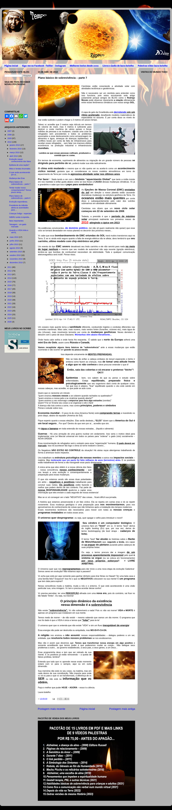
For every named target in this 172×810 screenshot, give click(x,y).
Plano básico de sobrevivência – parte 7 (19, 183)
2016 (9, 285)
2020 (9, 300)
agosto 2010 (15, 248)
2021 (9, 303)
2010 (9, 142)
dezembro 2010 (16, 262)
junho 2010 (14, 241)
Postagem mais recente (51, 708)
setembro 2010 (16, 252)
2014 (9, 278)
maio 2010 (14, 237)
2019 (9, 296)
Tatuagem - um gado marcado (17, 225)
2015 (9, 282)
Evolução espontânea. (18, 202)
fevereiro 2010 (16, 149)
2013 (9, 274)
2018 (9, 293)
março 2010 (15, 152)
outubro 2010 (15, 255)
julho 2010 (14, 244)
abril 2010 (14, 156)
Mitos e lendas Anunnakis (19, 169)
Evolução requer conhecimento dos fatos (20, 160)
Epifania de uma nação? (19, 165)
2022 (9, 307)
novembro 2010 (16, 259)
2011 (9, 267)
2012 (9, 271)
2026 (9, 322)
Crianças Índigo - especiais (20, 213)
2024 (9, 314)
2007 (9, 131)
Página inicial (11, 66)
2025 (9, 318)
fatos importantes (16, 221)
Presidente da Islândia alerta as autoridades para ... (18, 207)
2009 (9, 138)
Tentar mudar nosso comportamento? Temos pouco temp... (20, 190)
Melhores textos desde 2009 (84, 66)
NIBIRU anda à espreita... (19, 217)
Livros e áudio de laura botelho (118, 66)
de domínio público (76, 228)
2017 (9, 289)
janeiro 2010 (15, 145)
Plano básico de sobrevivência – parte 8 (19, 197)
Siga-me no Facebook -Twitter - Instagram (44, 66)
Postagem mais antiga (122, 708)
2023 (9, 311)
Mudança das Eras (17, 178)
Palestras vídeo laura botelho (153, 66)
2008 (9, 135)
